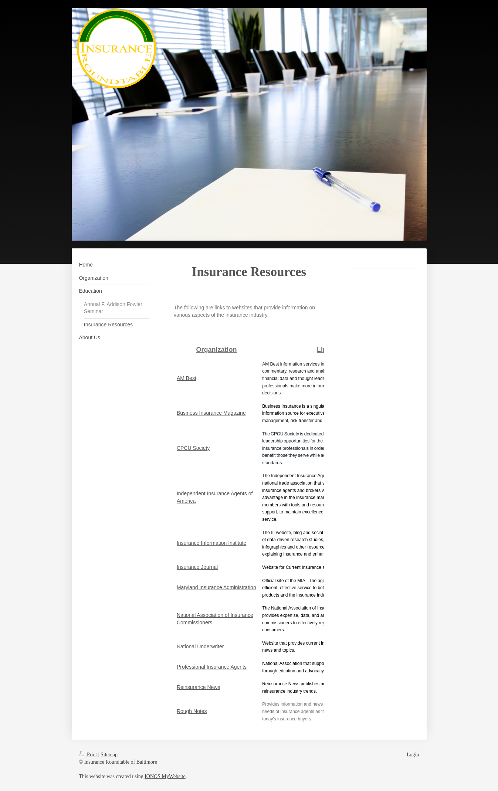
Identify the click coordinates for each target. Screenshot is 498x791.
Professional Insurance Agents (212, 667)
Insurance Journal (197, 567)
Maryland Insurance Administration (216, 587)
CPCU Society (193, 448)
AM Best (186, 378)
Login (413, 754)
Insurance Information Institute (211, 543)
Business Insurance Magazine (211, 413)
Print (88, 754)
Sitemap (109, 754)
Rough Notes (192, 711)
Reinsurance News (198, 687)
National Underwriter (200, 646)
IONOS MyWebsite (165, 776)
